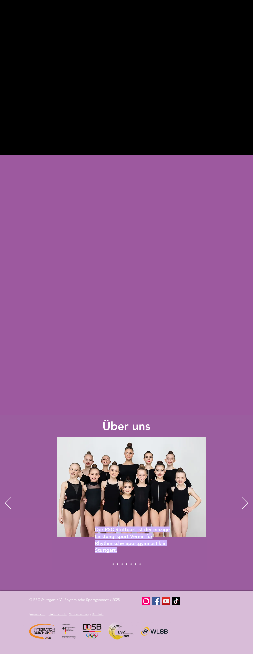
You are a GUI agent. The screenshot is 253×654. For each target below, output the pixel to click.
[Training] (126, 564)
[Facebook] (156, 601)
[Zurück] (8, 503)
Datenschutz (58, 614)
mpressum (37, 614)
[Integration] (131, 564)
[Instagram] (146, 601)
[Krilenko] (122, 564)
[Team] (140, 564)
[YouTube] (166, 601)
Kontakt (98, 614)
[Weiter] (245, 503)
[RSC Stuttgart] (113, 564)
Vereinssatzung (80, 614)
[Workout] (135, 564)
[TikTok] (176, 601)
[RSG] (117, 564)
